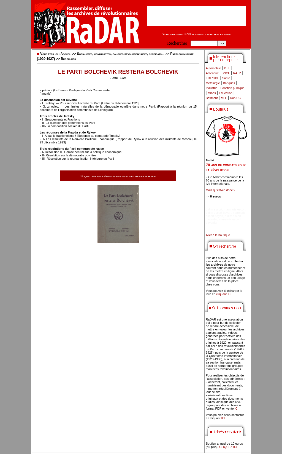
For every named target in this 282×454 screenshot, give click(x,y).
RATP (237, 73)
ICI (236, 408)
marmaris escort (235, 209)
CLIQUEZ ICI (228, 446)
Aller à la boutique (218, 235)
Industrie (211, 88)
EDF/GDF (212, 78)
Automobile (213, 68)
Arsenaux (212, 73)
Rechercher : (178, 43)
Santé (226, 78)
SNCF (226, 73)
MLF (224, 98)
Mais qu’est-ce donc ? (220, 190)
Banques (229, 83)
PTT (227, 68)
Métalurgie (213, 83)
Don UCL (236, 98)
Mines (212, 93)
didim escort (214, 209)
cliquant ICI (223, 294)
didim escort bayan (218, 212)
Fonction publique (233, 88)
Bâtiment (212, 98)
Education (225, 93)
